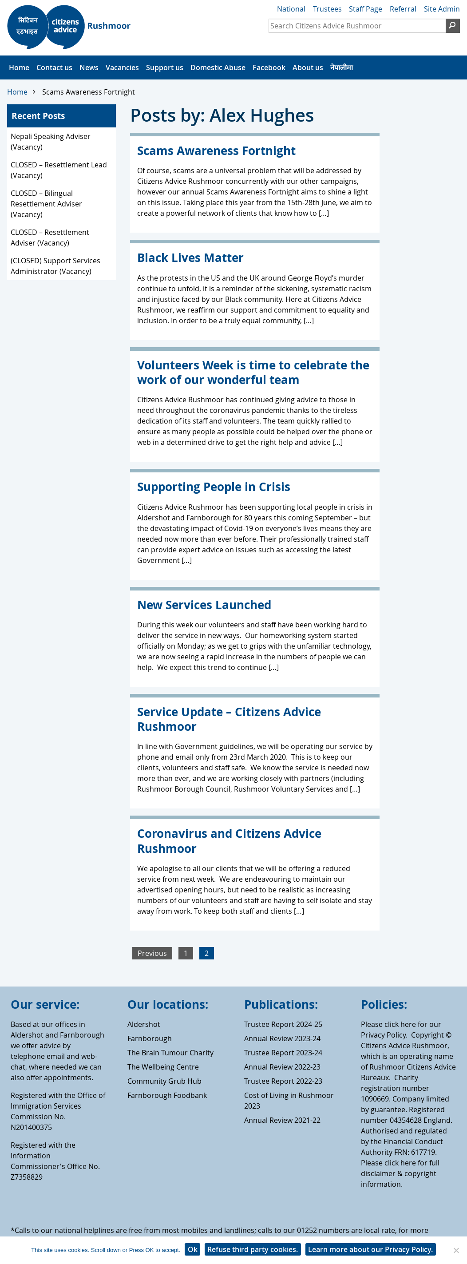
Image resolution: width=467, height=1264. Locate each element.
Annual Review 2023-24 (282, 1038)
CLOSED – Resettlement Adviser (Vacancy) (50, 237)
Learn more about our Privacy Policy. (370, 1249)
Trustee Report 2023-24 (283, 1053)
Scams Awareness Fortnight (88, 92)
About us (308, 67)
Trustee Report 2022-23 (283, 1081)
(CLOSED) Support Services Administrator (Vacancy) (55, 266)
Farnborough (149, 1038)
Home (19, 67)
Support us (164, 67)
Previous (152, 953)
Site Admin (442, 9)
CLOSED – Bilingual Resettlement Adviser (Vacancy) (46, 203)
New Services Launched (204, 605)
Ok (193, 1249)
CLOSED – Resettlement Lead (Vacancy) (59, 170)
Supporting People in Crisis (213, 487)
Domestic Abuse (217, 67)
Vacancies (122, 67)
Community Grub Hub (164, 1081)
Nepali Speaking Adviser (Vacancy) (51, 141)
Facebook (269, 67)
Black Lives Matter (190, 257)
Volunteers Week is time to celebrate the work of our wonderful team (253, 372)
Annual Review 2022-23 (282, 1067)
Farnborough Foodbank (167, 1095)
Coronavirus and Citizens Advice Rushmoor (229, 841)
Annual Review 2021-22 (282, 1120)
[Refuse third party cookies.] (455, 1250)
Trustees (327, 9)
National (291, 9)
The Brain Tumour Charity (170, 1053)
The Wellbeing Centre (163, 1067)
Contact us (54, 67)
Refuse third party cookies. (252, 1249)
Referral (403, 9)
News (89, 67)
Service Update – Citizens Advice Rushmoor (229, 719)
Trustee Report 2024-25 (283, 1024)
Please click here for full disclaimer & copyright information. (400, 1173)
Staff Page (365, 9)
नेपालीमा (341, 67)
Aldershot (143, 1024)
